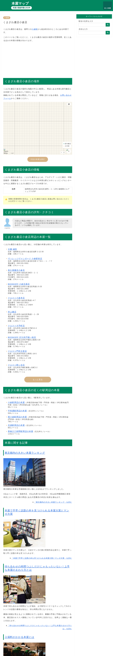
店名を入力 (83, 29)
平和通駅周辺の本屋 (17, 411)
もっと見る (38, 380)
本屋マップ (20, 3)
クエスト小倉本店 (16, 298)
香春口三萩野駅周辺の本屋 (20, 431)
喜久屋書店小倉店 (16, 270)
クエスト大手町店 (16, 326)
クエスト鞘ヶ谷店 (16, 365)
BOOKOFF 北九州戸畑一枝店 (22, 337)
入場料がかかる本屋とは (19, 637)
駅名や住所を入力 (86, 21)
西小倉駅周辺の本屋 (17, 417)
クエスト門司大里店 (17, 351)
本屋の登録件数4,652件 (21, 8)
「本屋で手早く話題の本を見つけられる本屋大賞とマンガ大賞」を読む (41, 558)
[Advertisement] (37, 59)
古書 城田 (12, 249)
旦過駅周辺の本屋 (16, 425)
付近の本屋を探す (38, 159)
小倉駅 (6, 17)
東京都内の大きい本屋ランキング (25, 452)
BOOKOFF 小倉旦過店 (19, 284)
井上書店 (12, 312)
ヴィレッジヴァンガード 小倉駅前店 (25, 259)
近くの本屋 (107, 8)
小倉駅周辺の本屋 (16, 402)
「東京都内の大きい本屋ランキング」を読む (53, 502)
